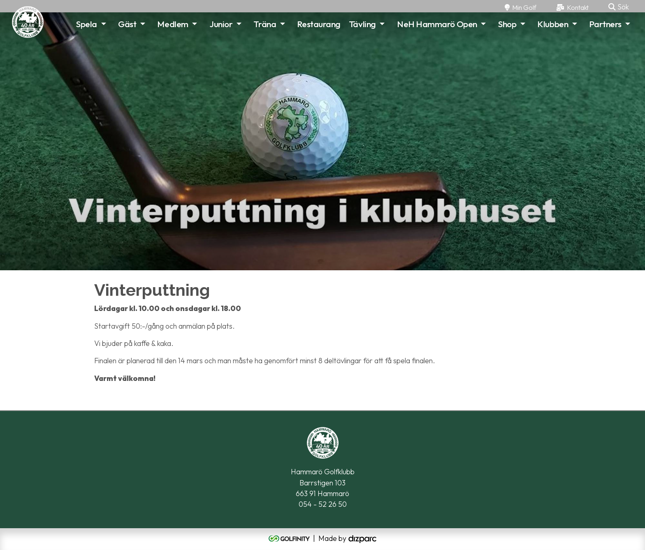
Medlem (172, 24)
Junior (220, 24)
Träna (264, 24)
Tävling (362, 24)
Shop (507, 24)
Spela (86, 24)
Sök (618, 7)
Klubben (552, 24)
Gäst (127, 24)
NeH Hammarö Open (437, 24)
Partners (605, 24)
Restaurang (319, 24)
